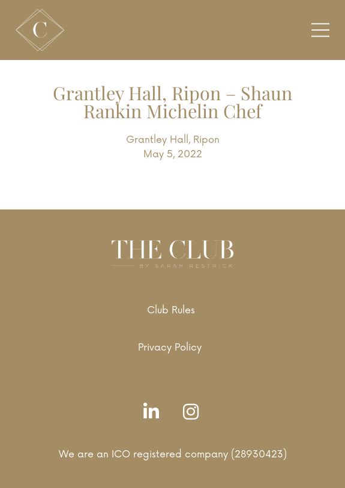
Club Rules (171, 310)
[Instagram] (194, 413)
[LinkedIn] (154, 413)
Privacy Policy (170, 348)
